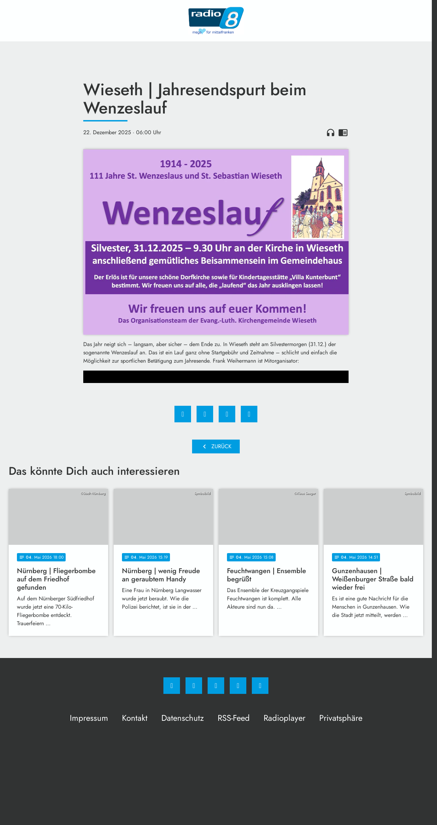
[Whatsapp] (216, 685)
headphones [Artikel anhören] (330, 132)
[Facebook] (171, 685)
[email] (260, 685)
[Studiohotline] (238, 685)
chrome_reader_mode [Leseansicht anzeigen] (343, 132)
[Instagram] (194, 685)
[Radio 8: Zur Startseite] (215, 21)
